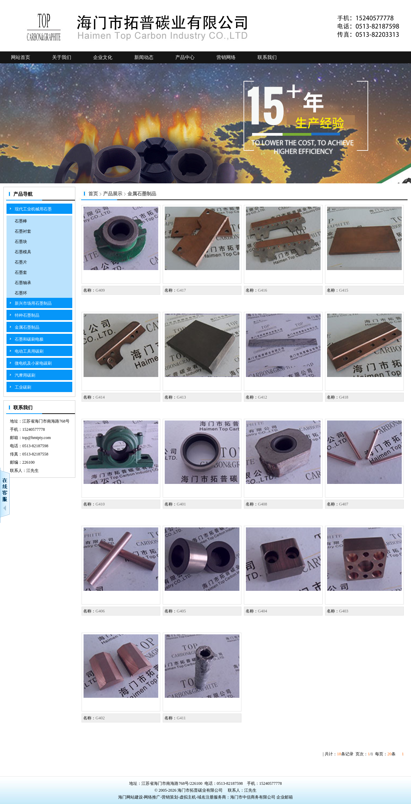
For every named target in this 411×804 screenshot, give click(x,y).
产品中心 (185, 57)
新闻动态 (143, 57)
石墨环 (21, 293)
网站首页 (20, 57)
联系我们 (267, 57)
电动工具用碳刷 (29, 351)
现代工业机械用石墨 (33, 209)
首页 (93, 193)
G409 (100, 290)
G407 (343, 504)
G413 (181, 397)
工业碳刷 (23, 387)
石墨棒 (21, 221)
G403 (343, 611)
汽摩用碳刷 (25, 375)
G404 (262, 611)
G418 (343, 397)
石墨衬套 (23, 231)
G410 (100, 504)
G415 (343, 290)
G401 (181, 504)
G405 (181, 611)
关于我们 (61, 57)
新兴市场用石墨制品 (33, 303)
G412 (262, 397)
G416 (262, 290)
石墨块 (21, 241)
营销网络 (226, 57)
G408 (262, 504)
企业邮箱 (284, 797)
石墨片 (21, 262)
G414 (100, 397)
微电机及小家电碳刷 (33, 363)
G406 (100, 611)
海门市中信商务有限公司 (253, 797)
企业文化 (102, 57)
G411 (181, 718)
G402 (100, 718)
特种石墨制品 (27, 315)
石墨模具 (23, 251)
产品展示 (112, 193)
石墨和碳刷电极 (29, 339)
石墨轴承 (23, 282)
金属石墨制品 (27, 327)
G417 (181, 290)
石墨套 (21, 272)
